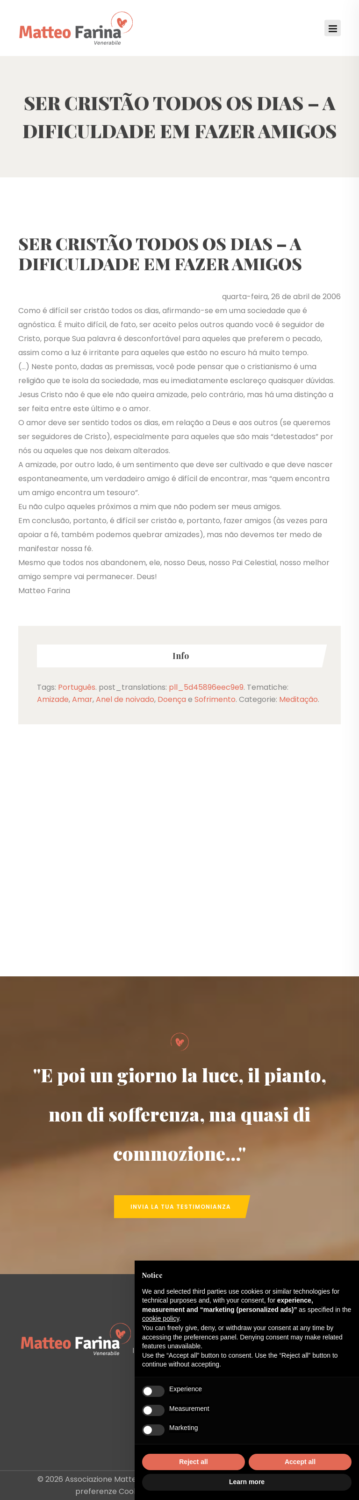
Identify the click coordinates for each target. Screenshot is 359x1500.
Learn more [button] (247, 1482)
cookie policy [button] (160, 1318)
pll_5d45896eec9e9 (206, 687)
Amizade (53, 699)
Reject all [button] (193, 1461)
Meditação (298, 699)
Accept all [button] (300, 1461)
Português (76, 687)
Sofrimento (215, 699)
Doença (172, 699)
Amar (82, 699)
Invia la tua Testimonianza (180, 1207)
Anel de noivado (125, 699)
